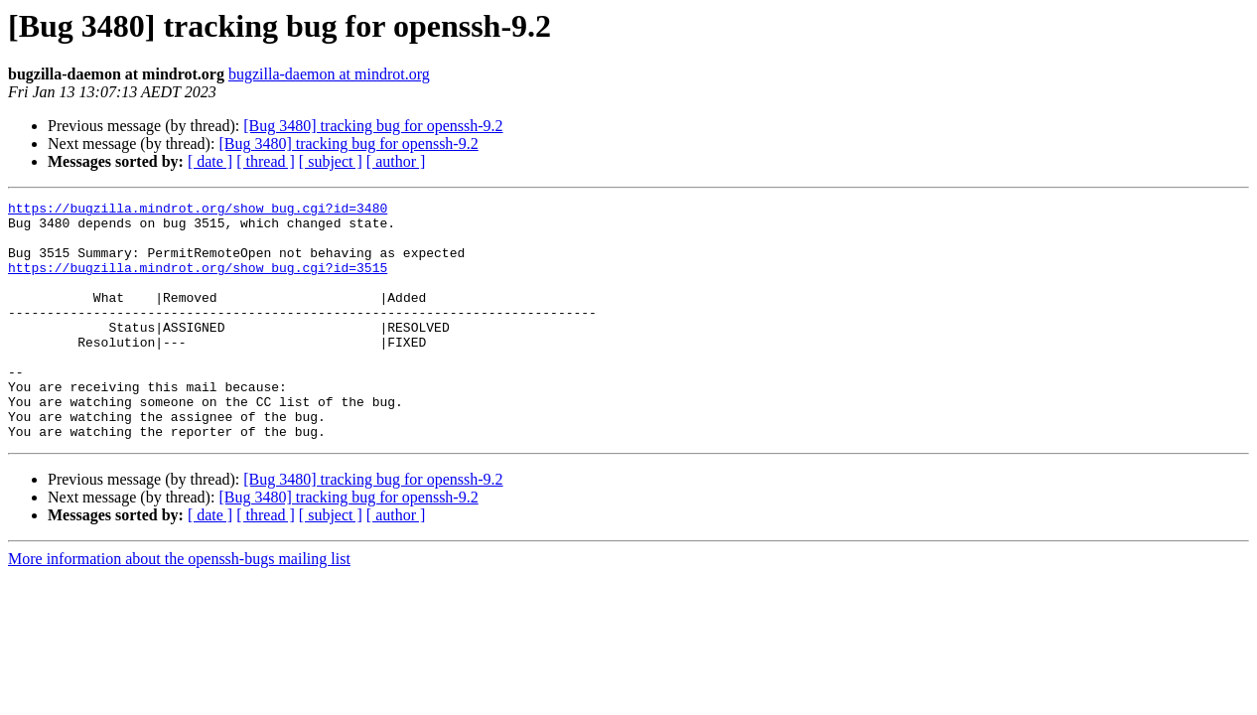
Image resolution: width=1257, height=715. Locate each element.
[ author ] (396, 161)
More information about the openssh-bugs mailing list (179, 606)
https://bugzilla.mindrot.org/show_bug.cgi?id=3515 (197, 282)
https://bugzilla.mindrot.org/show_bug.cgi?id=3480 (197, 210)
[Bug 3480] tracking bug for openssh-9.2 (372, 125)
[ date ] (210, 161)
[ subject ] (330, 161)
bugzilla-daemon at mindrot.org (329, 74)
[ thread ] (265, 161)
